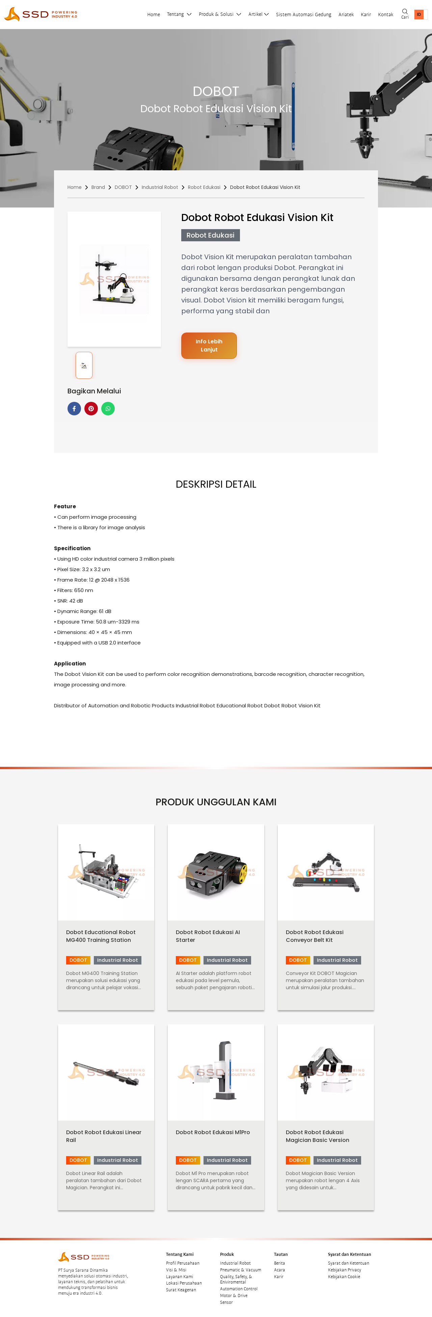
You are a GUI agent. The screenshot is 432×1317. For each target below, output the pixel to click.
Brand (98, 187)
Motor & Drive (233, 1294)
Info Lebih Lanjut (209, 345)
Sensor (226, 1301)
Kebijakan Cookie (344, 1275)
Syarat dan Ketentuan (348, 1262)
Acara (279, 1268)
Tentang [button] (176, 14)
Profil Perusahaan (182, 1262)
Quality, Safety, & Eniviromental (236, 1278)
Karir (366, 14)
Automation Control (239, 1288)
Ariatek (346, 14)
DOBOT (123, 187)
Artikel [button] (255, 14)
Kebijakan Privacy (344, 1268)
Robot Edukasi (204, 187)
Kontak (385, 14)
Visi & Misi (176, 1268)
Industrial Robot (160, 187)
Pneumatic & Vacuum (240, 1268)
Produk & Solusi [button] (217, 14)
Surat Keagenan (181, 1289)
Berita (279, 1262)
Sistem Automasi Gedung (303, 14)
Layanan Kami (179, 1275)
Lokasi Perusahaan (184, 1282)
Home (153, 14)
